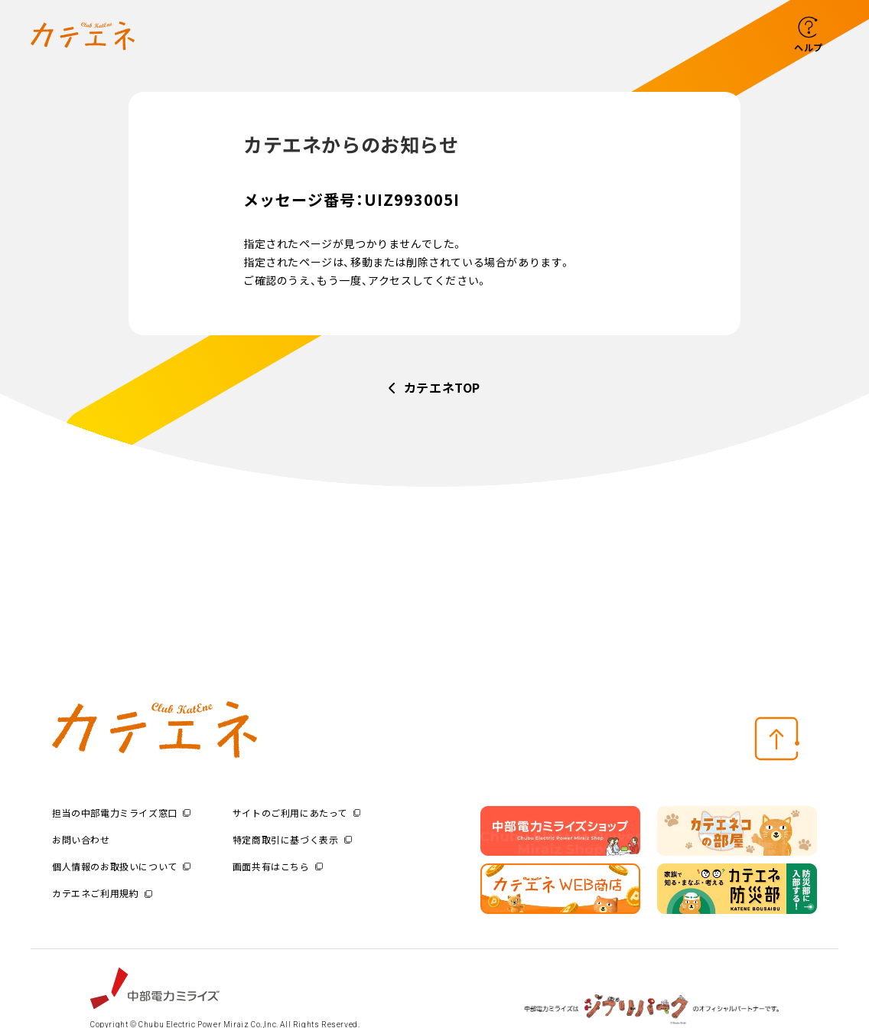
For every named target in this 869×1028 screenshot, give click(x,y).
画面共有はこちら (278, 866)
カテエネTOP (442, 387)
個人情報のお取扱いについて (121, 866)
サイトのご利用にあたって (297, 812)
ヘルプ (808, 47)
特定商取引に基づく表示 (292, 839)
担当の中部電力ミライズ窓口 (121, 812)
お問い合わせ (81, 839)
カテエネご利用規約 (102, 892)
